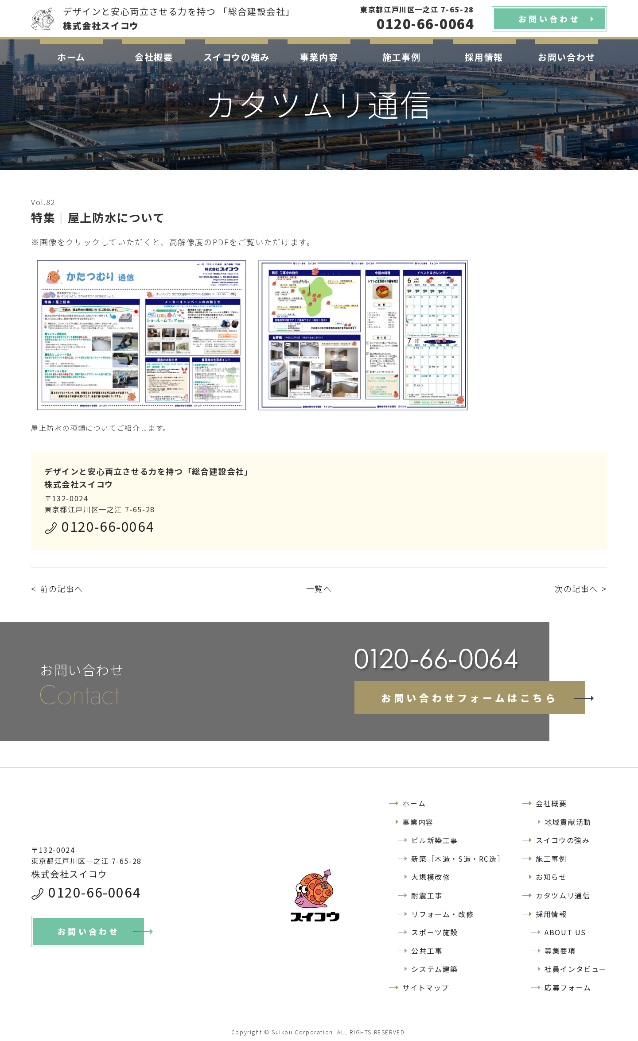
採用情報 (484, 56)
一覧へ (319, 588)
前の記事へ (61, 588)
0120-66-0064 (108, 526)
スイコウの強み (236, 56)
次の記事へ (576, 588)
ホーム (71, 56)
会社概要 (154, 56)
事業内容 (319, 56)
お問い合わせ (566, 56)
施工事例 (401, 56)
